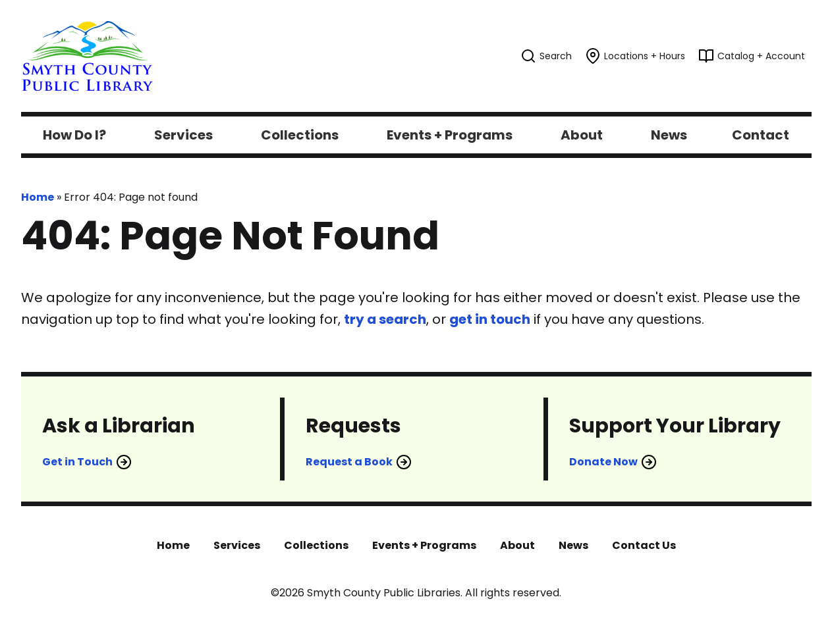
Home (37, 197)
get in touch (489, 319)
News (573, 545)
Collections (316, 545)
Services (236, 545)
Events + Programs (424, 545)
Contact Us (644, 545)
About (517, 545)
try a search (385, 319)
